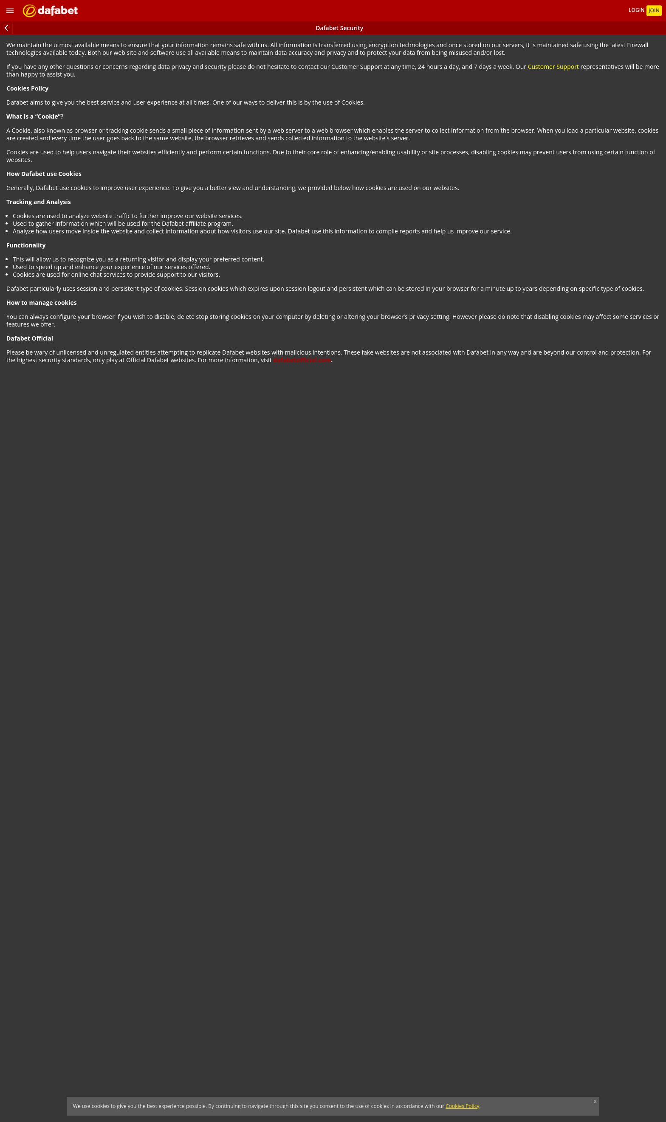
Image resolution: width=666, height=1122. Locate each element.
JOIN (654, 10)
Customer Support (553, 66)
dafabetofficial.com (302, 360)
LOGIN (637, 10)
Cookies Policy (462, 1106)
